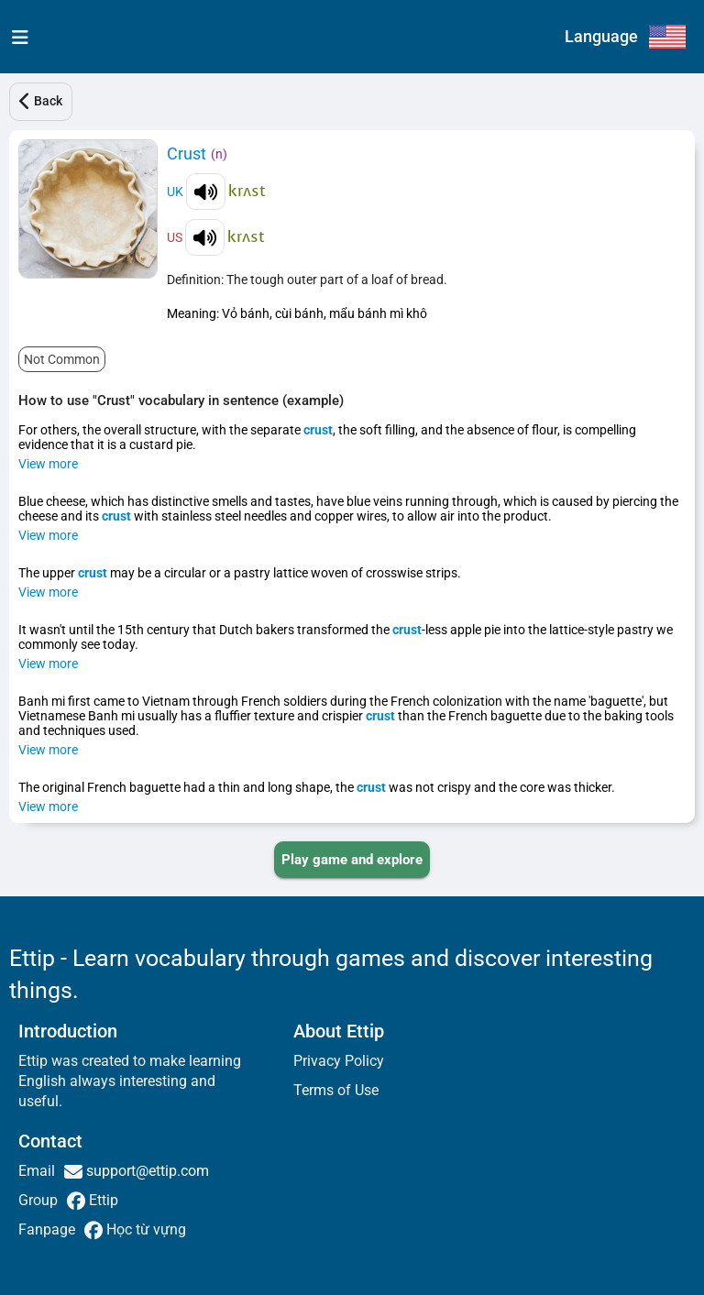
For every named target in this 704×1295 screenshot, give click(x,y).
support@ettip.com (145, 1171)
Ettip (101, 1200)
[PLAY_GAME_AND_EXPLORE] (352, 859)
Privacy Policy (338, 1061)
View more (48, 463)
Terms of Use (336, 1090)
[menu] (16, 36)
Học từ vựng (144, 1229)
